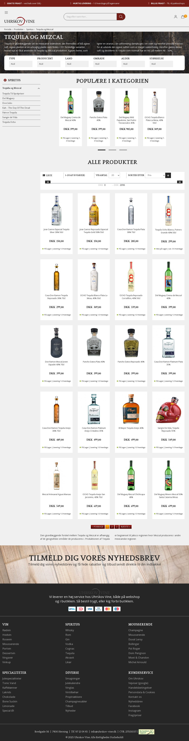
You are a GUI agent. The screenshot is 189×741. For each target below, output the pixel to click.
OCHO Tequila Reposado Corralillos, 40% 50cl (131, 296)
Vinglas (69, 686)
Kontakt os (135, 695)
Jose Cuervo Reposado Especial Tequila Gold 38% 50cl (94, 230)
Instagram (134, 708)
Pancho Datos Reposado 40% (131, 361)
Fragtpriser (135, 713)
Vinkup (6, 661)
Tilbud (69, 704)
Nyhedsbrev (135, 699)
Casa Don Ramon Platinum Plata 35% (168, 363)
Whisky (69, 630)
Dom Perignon (137, 652)
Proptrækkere (73, 695)
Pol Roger (134, 648)
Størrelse (157, 58)
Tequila (69, 652)
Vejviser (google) (138, 682)
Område (98, 58)
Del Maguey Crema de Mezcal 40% (70, 118)
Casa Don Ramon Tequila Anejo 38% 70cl (56, 429)
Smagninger (72, 677)
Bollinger (133, 643)
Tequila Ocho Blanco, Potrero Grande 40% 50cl (168, 231)
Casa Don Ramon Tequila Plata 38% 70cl (131, 230)
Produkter (19, 29)
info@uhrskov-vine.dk (104, 729)
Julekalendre (72, 682)
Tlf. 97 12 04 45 (79, 729)
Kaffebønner (9, 686)
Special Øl (8, 708)
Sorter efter (136, 175)
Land (68, 58)
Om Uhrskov (135, 677)
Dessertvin (8, 652)
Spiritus (30, 29)
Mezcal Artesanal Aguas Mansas (56, 494)
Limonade (8, 704)
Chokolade (8, 695)
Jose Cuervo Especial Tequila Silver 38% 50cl (56, 230)
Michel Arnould (137, 661)
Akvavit (69, 657)
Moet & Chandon (138, 657)
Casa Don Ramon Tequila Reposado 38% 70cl (56, 296)
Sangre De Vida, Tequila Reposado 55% (168, 429)
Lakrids (6, 690)
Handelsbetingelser (140, 686)
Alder (125, 58)
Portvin (6, 648)
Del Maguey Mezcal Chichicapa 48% (131, 495)
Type (12, 58)
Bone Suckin (9, 699)
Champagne (135, 630)
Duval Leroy (135, 639)
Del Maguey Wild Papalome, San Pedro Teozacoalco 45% (126, 120)
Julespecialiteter (11, 677)
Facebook (134, 704)
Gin (67, 639)
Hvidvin (6, 634)
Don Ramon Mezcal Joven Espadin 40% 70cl (56, 363)
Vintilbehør (72, 690)
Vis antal (101, 175)
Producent (45, 58)
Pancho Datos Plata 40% (98, 118)
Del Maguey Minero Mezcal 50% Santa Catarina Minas (168, 495)
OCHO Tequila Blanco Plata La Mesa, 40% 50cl (154, 120)
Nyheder (70, 708)
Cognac (69, 648)
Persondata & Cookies (141, 690)
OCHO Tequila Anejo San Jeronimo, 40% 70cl (94, 495)
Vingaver (7, 657)
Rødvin (6, 630)
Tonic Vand (9, 682)
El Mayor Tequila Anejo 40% (131, 428)
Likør (68, 661)
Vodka (69, 643)
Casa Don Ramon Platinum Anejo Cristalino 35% (94, 429)
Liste (49, 175)
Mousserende (10, 643)
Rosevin (7, 639)
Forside (7, 29)
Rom (68, 634)
